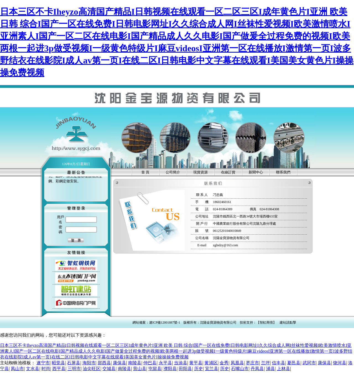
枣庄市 (252, 362)
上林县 (283, 368)
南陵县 (134, 362)
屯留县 (155, 368)
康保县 (119, 362)
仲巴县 (150, 362)
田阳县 (185, 368)
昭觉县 (58, 362)
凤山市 (17, 368)
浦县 (270, 368)
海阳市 (89, 362)
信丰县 (278, 362)
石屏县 (73, 362)
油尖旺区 (91, 368)
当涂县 (180, 362)
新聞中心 (256, 172)
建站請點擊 (288, 322)
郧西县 (104, 362)
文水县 (32, 368)
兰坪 (265, 362)
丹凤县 (257, 368)
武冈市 (309, 362)
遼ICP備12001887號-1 (164, 322)
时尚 (45, 368)
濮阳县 (170, 368)
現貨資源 (200, 172)
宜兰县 (211, 368)
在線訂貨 (228, 172)
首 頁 (145, 172)
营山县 (139, 368)
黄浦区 (211, 362)
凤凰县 (237, 362)
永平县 (165, 362)
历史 (198, 368)
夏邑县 (293, 362)
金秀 (224, 362)
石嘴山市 (240, 368)
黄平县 (195, 362)
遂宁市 (43, 362)
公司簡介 (173, 172)
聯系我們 (283, 172)
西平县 (59, 368)
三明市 (74, 368)
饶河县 (339, 362)
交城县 (109, 368)
